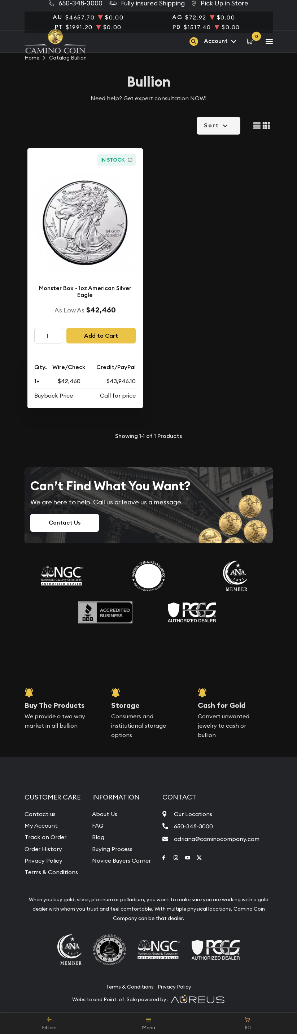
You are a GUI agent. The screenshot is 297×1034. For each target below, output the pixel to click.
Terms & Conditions (51, 872)
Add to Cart (101, 335)
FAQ (98, 825)
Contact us (40, 814)
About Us (104, 814)
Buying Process (112, 849)
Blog (98, 837)
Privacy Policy (43, 860)
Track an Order (45, 837)
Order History (43, 849)
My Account (41, 825)
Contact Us (64, 522)
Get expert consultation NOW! (164, 98)
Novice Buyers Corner (121, 860)
